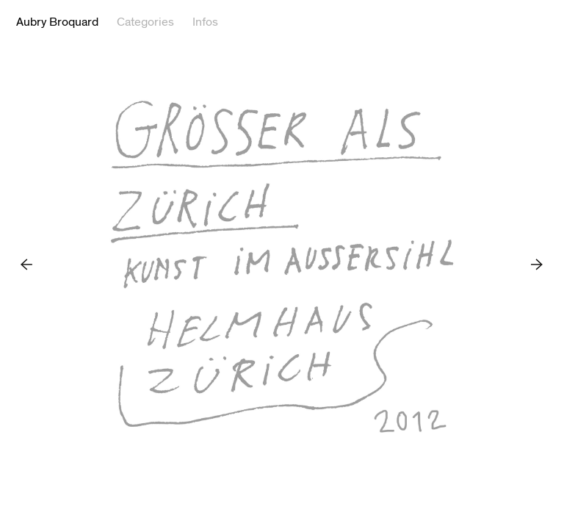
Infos (205, 22)
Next (537, 264)
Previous (27, 264)
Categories (145, 22)
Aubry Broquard (57, 22)
